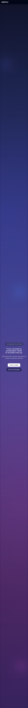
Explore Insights (14, 365)
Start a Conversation (14, 369)
